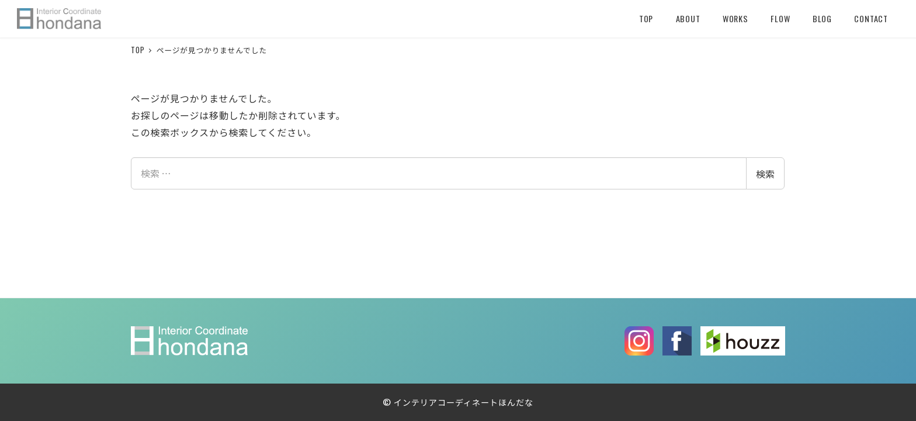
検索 (765, 174)
